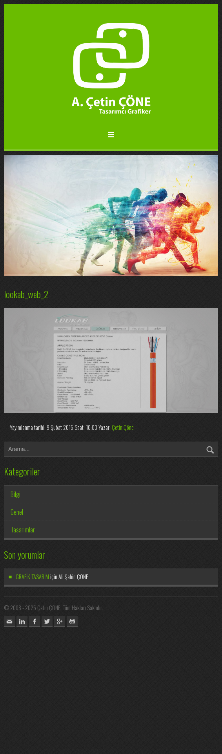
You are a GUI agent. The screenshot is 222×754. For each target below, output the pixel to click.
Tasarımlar (23, 529)
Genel (17, 512)
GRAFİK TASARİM (32, 576)
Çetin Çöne (123, 427)
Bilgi (15, 494)
